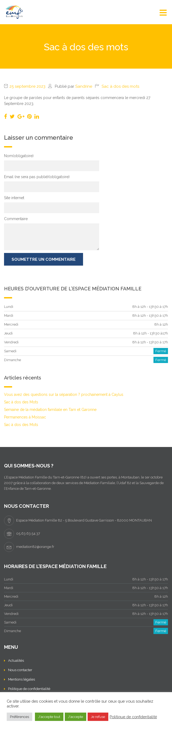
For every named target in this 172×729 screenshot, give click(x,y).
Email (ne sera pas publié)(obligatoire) (37, 177)
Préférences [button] (19, 717)
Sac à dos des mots (120, 86)
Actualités (16, 660)
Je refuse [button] (98, 717)
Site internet (14, 198)
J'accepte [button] (75, 717)
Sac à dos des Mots (21, 402)
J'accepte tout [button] (49, 717)
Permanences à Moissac (25, 417)
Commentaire (16, 219)
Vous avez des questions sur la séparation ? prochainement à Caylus (63, 394)
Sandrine (83, 86)
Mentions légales (21, 679)
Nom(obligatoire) (19, 156)
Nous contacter (20, 670)
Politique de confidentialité (29, 689)
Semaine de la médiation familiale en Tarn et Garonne (50, 409)
